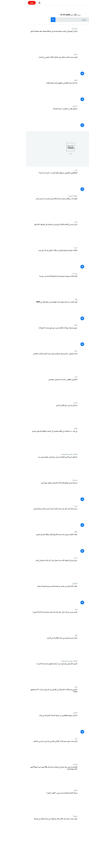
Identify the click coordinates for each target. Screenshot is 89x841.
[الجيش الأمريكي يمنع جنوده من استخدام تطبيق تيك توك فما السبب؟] (26, 673)
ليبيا (50, 609)
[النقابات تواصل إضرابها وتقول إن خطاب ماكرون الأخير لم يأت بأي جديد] (26, 260)
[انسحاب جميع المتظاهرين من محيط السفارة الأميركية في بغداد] (26, 725)
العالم (49, 80)
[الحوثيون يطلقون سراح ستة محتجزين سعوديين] (26, 389)
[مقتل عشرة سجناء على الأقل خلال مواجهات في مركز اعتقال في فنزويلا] (26, 828)
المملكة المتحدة (46, 196)
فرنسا (49, 248)
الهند (49, 299)
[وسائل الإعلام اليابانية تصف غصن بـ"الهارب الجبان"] (26, 802)
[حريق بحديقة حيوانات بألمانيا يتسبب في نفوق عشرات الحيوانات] (26, 337)
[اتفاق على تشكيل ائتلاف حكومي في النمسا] (26, 66)
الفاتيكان (48, 584)
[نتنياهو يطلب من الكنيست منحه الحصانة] (26, 118)
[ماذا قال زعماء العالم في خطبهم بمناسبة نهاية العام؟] (26, 92)
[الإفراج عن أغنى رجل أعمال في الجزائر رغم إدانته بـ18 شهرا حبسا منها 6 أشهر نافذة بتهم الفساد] (26, 776)
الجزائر (49, 764)
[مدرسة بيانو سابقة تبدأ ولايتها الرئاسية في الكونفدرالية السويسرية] (26, 285)
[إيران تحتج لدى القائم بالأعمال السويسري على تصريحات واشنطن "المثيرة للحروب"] (26, 234)
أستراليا (48, 480)
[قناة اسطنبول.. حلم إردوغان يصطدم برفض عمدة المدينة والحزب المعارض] (26, 363)
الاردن (49, 403)
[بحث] (44, 19)
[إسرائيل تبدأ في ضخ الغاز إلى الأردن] (26, 415)
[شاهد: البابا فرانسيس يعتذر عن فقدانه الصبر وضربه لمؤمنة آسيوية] (26, 595)
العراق (49, 713)
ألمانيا (49, 325)
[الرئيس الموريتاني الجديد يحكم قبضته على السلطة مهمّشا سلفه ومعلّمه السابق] (26, 40)
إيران (49, 222)
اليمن (49, 377)
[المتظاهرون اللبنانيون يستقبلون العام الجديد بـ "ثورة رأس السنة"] (26, 182)
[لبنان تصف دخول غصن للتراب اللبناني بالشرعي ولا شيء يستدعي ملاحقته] (26, 750)
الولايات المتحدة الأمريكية (43, 454)
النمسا (49, 54)
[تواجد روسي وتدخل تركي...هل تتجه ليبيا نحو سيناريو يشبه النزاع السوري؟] (26, 621)
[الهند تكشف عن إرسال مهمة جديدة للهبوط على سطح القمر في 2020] (26, 311)
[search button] (27, 19)
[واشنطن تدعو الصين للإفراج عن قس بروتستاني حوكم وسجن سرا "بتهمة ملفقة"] (26, 466)
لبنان (50, 170)
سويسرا (48, 273)
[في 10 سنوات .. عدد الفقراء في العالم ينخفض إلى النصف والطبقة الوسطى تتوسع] (26, 440)
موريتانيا (48, 29)
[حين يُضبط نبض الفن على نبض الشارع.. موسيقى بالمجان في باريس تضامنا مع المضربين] (26, 518)
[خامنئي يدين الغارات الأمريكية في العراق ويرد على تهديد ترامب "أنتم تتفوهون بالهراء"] (26, 699)
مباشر (6, 3)
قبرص (49, 558)
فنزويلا (49, 816)
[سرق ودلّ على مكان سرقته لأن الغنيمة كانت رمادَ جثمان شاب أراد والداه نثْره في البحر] (26, 570)
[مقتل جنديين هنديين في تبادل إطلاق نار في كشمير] (26, 647)
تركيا (49, 351)
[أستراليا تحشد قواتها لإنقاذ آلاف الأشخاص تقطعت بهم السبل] (26, 492)
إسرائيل (48, 106)
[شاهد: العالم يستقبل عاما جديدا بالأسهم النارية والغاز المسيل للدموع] (26, 544)
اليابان (49, 790)
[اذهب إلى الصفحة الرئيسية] (80, 3)
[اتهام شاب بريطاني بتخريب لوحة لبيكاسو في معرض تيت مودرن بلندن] (26, 208)
